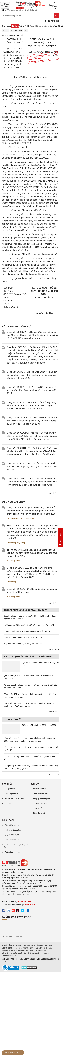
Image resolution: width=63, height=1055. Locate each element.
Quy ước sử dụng (12, 835)
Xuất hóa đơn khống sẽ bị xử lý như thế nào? (23, 644)
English (46, 5)
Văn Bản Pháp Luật (10, 959)
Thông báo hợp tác (12, 852)
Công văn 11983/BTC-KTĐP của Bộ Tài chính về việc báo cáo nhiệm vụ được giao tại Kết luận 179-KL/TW (32, 466)
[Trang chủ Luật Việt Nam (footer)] (30, 862)
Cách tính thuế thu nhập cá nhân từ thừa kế (23, 637)
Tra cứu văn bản (39, 789)
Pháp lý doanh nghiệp (42, 798)
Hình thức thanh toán (13, 830)
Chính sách (29, 518)
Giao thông (11, 543)
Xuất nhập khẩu (13, 561)
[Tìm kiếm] (56, 15)
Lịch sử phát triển (12, 794)
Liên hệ (8, 803)
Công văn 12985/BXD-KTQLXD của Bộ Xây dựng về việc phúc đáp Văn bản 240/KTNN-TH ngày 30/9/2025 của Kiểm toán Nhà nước (31, 405)
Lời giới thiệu (10, 789)
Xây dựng (21, 543)
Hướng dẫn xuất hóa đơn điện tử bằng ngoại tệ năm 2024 (29, 625)
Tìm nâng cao (51, 21)
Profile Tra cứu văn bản (14, 798)
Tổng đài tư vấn (39, 813)
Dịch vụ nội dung (40, 808)
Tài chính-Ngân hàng (15, 518)
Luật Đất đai (42, 959)
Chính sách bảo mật (13, 840)
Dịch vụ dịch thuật (40, 803)
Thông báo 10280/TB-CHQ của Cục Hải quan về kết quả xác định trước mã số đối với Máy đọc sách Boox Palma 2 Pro (32, 553)
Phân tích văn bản (40, 794)
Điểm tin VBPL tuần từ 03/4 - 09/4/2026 (39, 725)
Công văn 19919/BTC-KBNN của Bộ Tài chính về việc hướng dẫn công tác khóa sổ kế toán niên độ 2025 (31, 390)
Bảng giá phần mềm (13, 825)
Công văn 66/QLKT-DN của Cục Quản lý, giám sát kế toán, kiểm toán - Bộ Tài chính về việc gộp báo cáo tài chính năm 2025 (32, 375)
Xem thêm (54, 493)
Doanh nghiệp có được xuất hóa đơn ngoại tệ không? (27, 631)
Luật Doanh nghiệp (27, 959)
